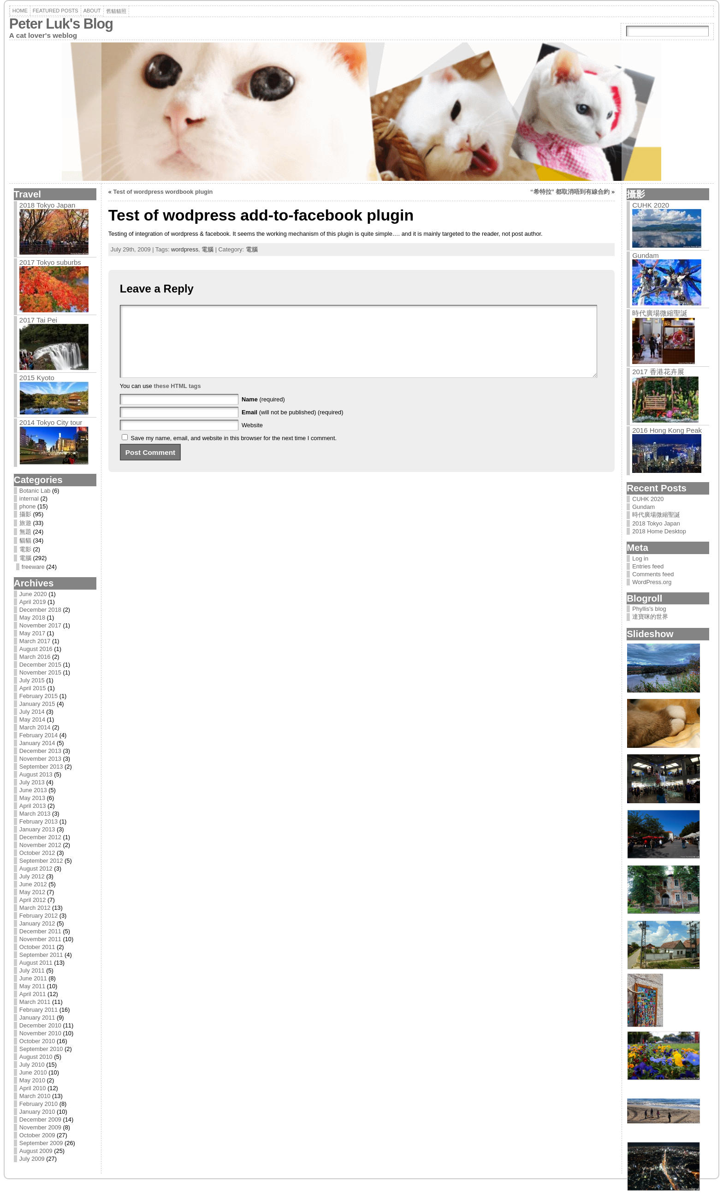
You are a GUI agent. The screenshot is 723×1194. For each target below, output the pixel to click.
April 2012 (32, 899)
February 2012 (38, 915)
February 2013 (38, 821)
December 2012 (40, 837)
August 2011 (36, 962)
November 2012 (40, 845)
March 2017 (35, 641)
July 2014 (32, 711)
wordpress (184, 249)
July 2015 (32, 680)
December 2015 (40, 664)
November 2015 (40, 672)
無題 (25, 531)
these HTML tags (177, 399)
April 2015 (32, 688)
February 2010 (38, 1103)
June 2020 (33, 594)
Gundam (645, 255)
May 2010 (32, 1080)
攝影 (25, 514)
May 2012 (32, 892)
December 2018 (40, 609)
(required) (263, 413)
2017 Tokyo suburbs (50, 262)
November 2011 (40, 939)
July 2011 (32, 970)
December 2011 (40, 931)
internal (29, 498)
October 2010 (37, 1041)
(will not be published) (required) (293, 426)
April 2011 (32, 994)
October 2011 (37, 946)
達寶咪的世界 (650, 616)
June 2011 (33, 978)
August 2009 (36, 1150)
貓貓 (25, 540)
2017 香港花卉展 (658, 372)
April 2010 (32, 1088)
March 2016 (35, 656)
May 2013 (32, 797)
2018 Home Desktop (659, 531)
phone (27, 506)
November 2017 (40, 625)
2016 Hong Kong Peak (667, 430)
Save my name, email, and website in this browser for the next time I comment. (233, 451)
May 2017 (32, 633)
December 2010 (40, 1025)
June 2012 (33, 884)
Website (252, 439)
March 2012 (35, 907)
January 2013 (37, 829)
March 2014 (35, 727)
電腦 (25, 558)
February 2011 (38, 1009)
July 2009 (32, 1158)
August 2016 (36, 648)
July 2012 (32, 876)
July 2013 (32, 782)
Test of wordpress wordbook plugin (163, 191)
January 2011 (37, 1017)
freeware (33, 566)
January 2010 (37, 1111)
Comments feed (653, 574)
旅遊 (25, 522)
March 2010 (35, 1096)
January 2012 (37, 923)
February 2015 (38, 696)
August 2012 (36, 868)
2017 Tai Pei (38, 320)
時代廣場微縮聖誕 (659, 313)
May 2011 (32, 986)
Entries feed (648, 566)
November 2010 (40, 1033)
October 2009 (37, 1135)
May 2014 (32, 719)
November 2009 (40, 1127)
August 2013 (36, 774)
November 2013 (40, 758)
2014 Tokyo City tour (50, 422)
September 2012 (41, 860)
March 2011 (35, 1001)
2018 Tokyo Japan (47, 205)
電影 (25, 549)
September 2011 (41, 954)
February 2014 (38, 735)
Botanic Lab (35, 490)
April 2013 (32, 805)
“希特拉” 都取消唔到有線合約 (570, 191)
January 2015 (37, 703)
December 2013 (40, 750)
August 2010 (36, 1056)
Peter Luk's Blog (61, 24)
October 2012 (37, 852)
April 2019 (32, 601)
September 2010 (41, 1048)
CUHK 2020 (650, 205)
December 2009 (40, 1119)
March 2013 (35, 813)
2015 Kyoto (36, 378)
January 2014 (37, 743)
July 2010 (32, 1064)
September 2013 (41, 766)
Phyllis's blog (649, 608)
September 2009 (41, 1143)
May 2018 (32, 617)
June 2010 (33, 1072)
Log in (640, 558)
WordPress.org (651, 582)
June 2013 (33, 790)
